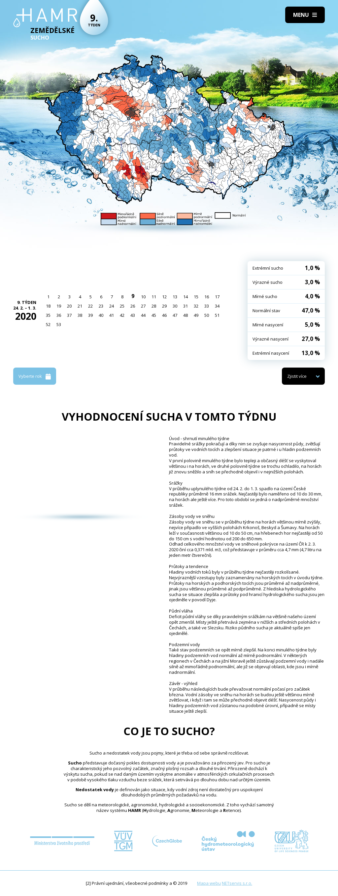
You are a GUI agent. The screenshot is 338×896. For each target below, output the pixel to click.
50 (206, 315)
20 (69, 306)
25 (122, 306)
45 (154, 315)
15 (196, 297)
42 (122, 315)
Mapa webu (209, 883)
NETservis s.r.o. (237, 883)
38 (80, 315)
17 (217, 297)
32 (196, 306)
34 (217, 306)
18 (48, 306)
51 (217, 315)
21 (80, 306)
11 (154, 297)
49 (196, 315)
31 (185, 306)
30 (175, 306)
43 (132, 315)
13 (175, 297)
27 (143, 306)
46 (164, 315)
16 (206, 297)
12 (164, 297)
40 (101, 315)
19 (58, 306)
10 (143, 297)
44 (143, 315)
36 (58, 315)
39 (90, 315)
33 (206, 306)
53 (58, 324)
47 (175, 315)
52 (48, 324)
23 (101, 306)
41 (111, 315)
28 (154, 306)
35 (48, 315)
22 (90, 306)
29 (164, 306)
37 (69, 315)
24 (111, 306)
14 (185, 297)
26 (132, 306)
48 (185, 315)
